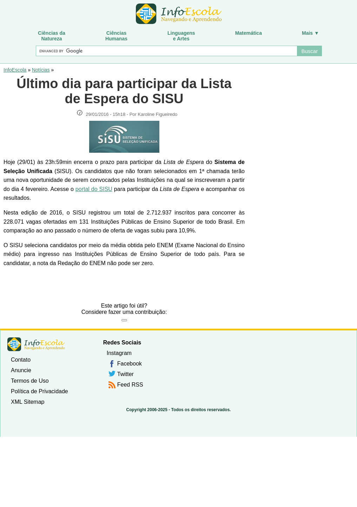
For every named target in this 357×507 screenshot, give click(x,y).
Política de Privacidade (39, 391)
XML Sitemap (27, 402)
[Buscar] (166, 51)
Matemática (248, 33)
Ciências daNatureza (51, 35)
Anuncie (21, 370)
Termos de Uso (30, 381)
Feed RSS (130, 385)
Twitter (125, 374)
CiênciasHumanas (116, 35)
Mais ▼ (310, 33)
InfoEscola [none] (36, 344)
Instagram (119, 353)
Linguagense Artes (181, 35)
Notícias (41, 70)
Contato (21, 360)
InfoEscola (15, 70)
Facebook (129, 364)
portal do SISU (93, 189)
